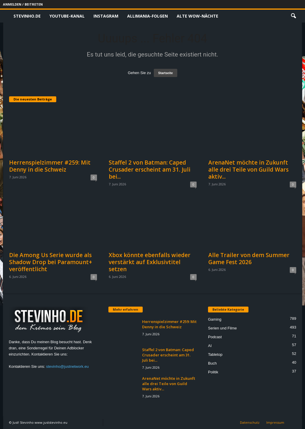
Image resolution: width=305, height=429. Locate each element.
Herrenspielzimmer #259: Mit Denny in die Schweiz (50, 166)
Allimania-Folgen (147, 16)
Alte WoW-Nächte (197, 16)
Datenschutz (250, 422)
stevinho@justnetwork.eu (67, 366)
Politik (213, 372)
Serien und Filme (222, 328)
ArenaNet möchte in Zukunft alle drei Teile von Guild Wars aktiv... (248, 169)
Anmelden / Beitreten (23, 4)
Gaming (214, 319)
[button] (293, 16)
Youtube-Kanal (67, 16)
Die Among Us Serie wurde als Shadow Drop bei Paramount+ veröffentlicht (50, 262)
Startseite (165, 73)
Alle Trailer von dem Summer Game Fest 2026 (248, 258)
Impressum (275, 422)
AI (210, 345)
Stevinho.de (27, 16)
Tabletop (215, 354)
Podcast (215, 337)
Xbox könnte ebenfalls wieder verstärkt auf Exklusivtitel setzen (149, 262)
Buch (212, 363)
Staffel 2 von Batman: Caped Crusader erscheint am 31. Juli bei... (149, 169)
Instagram (105, 16)
